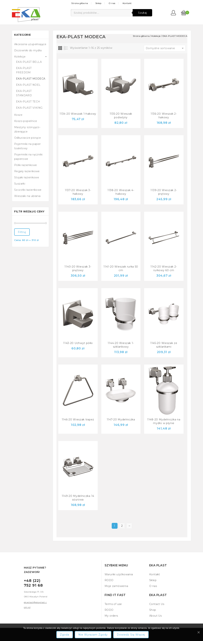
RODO (109, 580)
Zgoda (64, 634)
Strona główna (79, 3)
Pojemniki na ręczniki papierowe (28, 157)
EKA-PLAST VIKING (29, 107)
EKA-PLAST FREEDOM (24, 70)
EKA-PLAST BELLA (29, 62)
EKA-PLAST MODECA (30, 78)
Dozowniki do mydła (28, 50)
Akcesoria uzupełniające (30, 44)
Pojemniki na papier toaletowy (27, 146)
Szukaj (142, 12)
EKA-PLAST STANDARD (24, 93)
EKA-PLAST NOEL (28, 84)
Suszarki (19, 183)
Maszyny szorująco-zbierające (27, 129)
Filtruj (22, 232)
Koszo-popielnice (25, 121)
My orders (111, 615)
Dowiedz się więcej (131, 634)
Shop (152, 610)
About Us (155, 615)
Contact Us (156, 604)
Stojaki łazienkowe (26, 177)
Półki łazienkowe (25, 165)
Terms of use (113, 604)
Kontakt (127, 3)
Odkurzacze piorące (27, 137)
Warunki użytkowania (119, 574)
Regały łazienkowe (27, 171)
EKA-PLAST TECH (28, 101)
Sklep (98, 3)
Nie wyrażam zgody (93, 634)
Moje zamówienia (116, 586)
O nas (112, 3)
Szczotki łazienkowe (28, 189)
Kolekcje (20, 56)
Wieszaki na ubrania (27, 196)
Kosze (18, 114)
